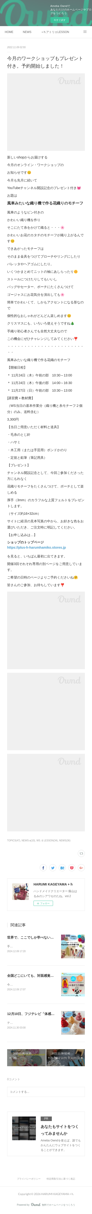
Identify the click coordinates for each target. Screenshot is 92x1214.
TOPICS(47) (13, 840)
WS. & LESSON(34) (47, 840)
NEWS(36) (64, 840)
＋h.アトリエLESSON (55, 32)
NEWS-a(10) (28, 840)
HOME (9, 32)
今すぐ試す (60, 20)
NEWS (27, 32)
